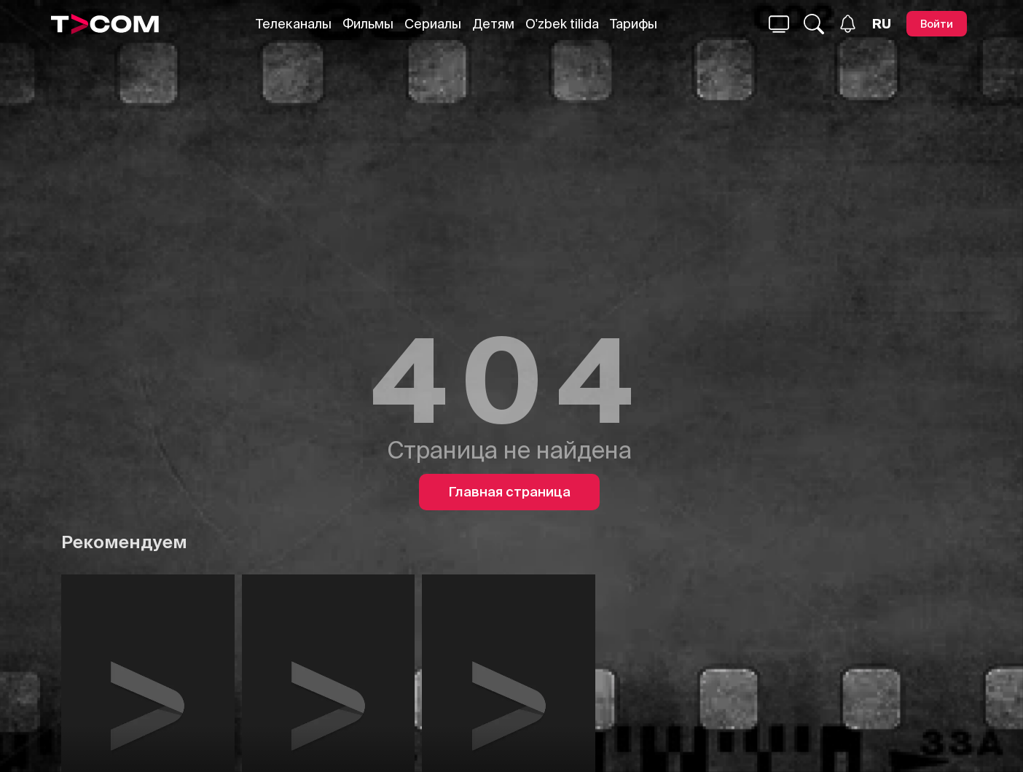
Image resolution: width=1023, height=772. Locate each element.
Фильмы (367, 23)
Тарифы (633, 23)
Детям (493, 23)
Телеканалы (294, 23)
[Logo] (105, 24)
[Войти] (936, 23)
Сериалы (432, 23)
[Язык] (881, 24)
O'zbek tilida (562, 23)
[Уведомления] (848, 24)
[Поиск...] (779, 24)
